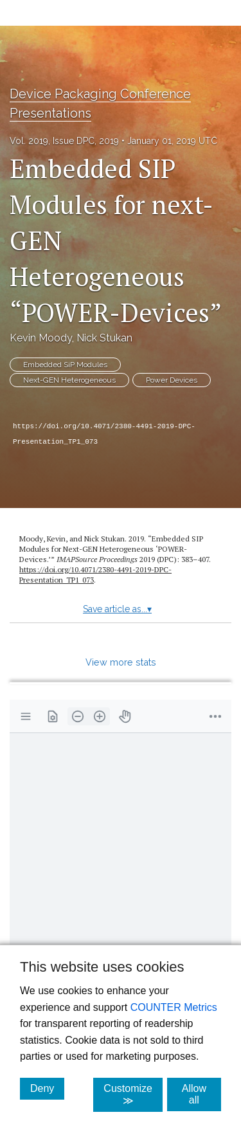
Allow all (201, 1094)
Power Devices (171, 380)
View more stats (120, 662)
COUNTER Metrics (173, 1007)
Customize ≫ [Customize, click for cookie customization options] (133, 1094)
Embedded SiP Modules (65, 364)
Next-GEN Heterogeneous (69, 380)
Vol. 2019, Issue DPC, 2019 (64, 141)
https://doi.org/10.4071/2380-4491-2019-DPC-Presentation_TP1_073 (104, 434)
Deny (47, 1088)
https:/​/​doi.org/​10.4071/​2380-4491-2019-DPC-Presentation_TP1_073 (95, 574)
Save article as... (117, 609)
